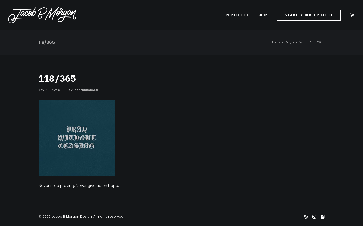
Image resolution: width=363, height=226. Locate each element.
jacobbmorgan (86, 90)
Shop (262, 15)
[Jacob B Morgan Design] (42, 15)
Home (275, 42)
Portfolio (237, 15)
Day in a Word (296, 42)
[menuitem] (236, 15)
